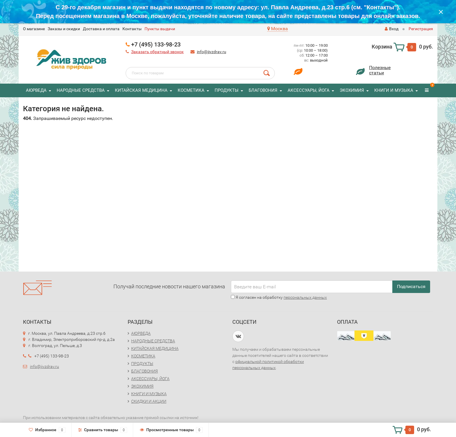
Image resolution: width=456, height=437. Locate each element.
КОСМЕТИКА (191, 90)
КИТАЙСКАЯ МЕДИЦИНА (141, 90)
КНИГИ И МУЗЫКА (393, 90)
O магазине (34, 28)
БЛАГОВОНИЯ (263, 90)
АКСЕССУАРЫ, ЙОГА (308, 90)
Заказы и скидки (64, 28)
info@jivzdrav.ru (211, 51)
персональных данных (305, 297)
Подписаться (411, 286)
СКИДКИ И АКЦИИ (148, 401)
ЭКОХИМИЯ (352, 90)
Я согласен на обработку (279, 297)
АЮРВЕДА (36, 90)
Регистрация (421, 28)
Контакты (132, 28)
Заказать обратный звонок (157, 51)
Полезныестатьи (380, 70)
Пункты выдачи (160, 28)
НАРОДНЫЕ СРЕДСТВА (81, 90)
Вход (391, 28)
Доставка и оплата (101, 28)
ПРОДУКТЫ (226, 90)
